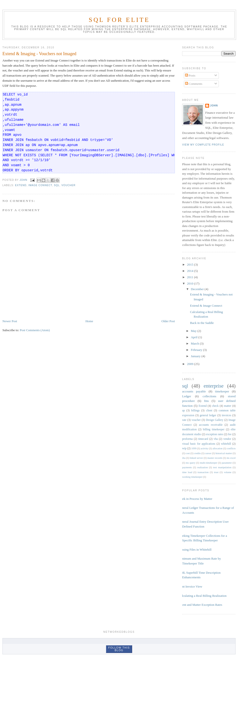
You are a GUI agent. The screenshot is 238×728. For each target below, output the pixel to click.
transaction (203, 472)
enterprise (214, 386)
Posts (190, 75)
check (215, 405)
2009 (190, 364)
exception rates (214, 434)
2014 (190, 271)
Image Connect (40, 185)
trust (216, 472)
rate (184, 420)
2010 (190, 283)
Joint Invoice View (190, 586)
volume (227, 472)
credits (197, 453)
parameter (227, 462)
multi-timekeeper (208, 462)
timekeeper (222, 391)
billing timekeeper (214, 429)
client (209, 410)
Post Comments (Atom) (35, 330)
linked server (196, 458)
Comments (194, 84)
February (197, 350)
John (214, 105)
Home (89, 321)
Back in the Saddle (202, 323)
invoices (226, 415)
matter (227, 405)
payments (187, 467)
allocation (217, 448)
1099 (193, 448)
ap (183, 410)
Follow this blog (119, 649)
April (194, 337)
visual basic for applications (198, 443)
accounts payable (194, 391)
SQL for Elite (119, 19)
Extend (20, 185)
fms (206, 401)
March (195, 343)
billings (195, 410)
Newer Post (9, 321)
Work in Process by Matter (195, 499)
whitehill (226, 443)
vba (216, 439)
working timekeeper (192, 477)
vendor (227, 439)
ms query (190, 462)
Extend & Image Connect (206, 305)
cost (188, 453)
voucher (68, 185)
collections (209, 396)
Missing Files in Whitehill (195, 549)
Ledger (186, 396)
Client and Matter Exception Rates (200, 605)
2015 (190, 264)
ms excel (231, 458)
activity (204, 448)
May (194, 331)
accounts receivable (210, 424)
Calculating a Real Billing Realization (202, 596)
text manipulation (222, 467)
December (198, 289)
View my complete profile (203, 144)
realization (202, 467)
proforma (187, 439)
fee (229, 434)
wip (184, 448)
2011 (190, 277)
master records (214, 458)
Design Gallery (214, 420)
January (196, 356)
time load (187, 472)
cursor (208, 453)
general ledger (208, 415)
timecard (203, 439)
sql (57, 185)
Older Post (168, 321)
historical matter (223, 453)
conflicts (231, 448)
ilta (183, 458)
